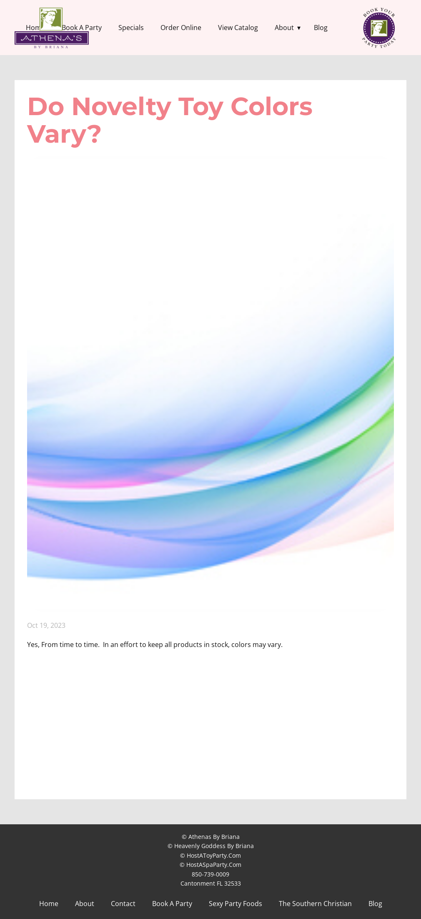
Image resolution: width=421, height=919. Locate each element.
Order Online (180, 27)
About (284, 27)
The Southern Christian (315, 903)
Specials (131, 27)
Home (48, 903)
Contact (123, 903)
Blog (321, 27)
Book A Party (172, 903)
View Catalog (238, 27)
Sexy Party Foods (235, 903)
